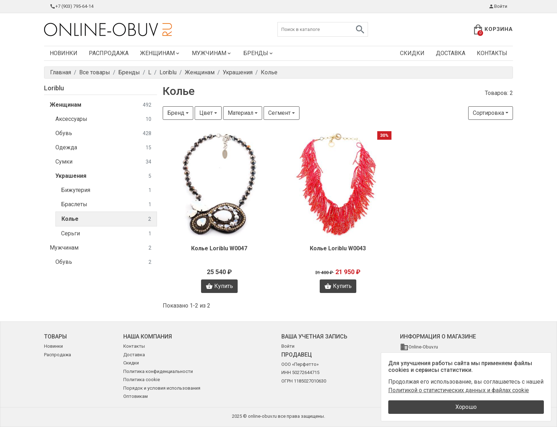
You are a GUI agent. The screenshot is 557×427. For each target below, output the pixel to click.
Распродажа (109, 53)
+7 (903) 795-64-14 (71, 6)
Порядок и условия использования (161, 388)
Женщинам (160, 53)
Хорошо (466, 407)
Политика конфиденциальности (158, 371)
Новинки (63, 53)
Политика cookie (141, 379)
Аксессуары (103, 119)
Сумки (103, 162)
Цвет (206, 113)
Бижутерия (106, 190)
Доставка (450, 53)
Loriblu (54, 88)
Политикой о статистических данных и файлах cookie (458, 390)
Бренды (258, 53)
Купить (219, 286)
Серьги (106, 233)
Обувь (103, 133)
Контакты (492, 53)
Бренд (175, 113)
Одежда (103, 147)
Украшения (103, 176)
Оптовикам (135, 396)
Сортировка (488, 113)
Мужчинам (212, 53)
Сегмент (279, 113)
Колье (106, 219)
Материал (240, 113)
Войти (497, 6)
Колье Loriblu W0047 (219, 248)
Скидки (412, 53)
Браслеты (106, 204)
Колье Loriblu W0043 (338, 248)
